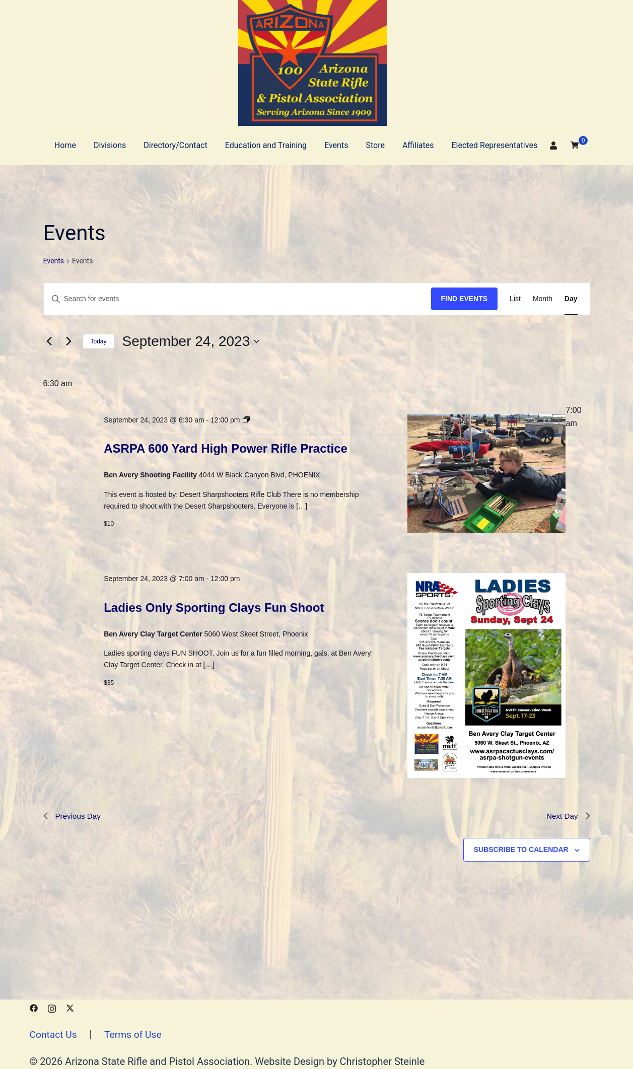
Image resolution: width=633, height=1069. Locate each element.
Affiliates (418, 145)
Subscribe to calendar (521, 850)
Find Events (464, 299)
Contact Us (54, 1034)
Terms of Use (136, 1034)
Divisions (110, 145)
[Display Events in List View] (515, 299)
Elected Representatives (494, 145)
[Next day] (69, 341)
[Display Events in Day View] (571, 299)
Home (65, 145)
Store (375, 145)
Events (336, 145)
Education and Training (266, 145)
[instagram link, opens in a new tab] (52, 1007)
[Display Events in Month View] (542, 299)
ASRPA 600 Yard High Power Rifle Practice (225, 448)
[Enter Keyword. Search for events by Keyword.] (237, 299)
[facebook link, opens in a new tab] (34, 1007)
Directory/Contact (175, 145)
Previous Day (73, 816)
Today (99, 341)
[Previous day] (49, 341)
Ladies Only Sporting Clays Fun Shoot (214, 607)
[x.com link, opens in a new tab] (70, 1007)
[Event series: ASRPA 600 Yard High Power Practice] (246, 420)
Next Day (567, 816)
